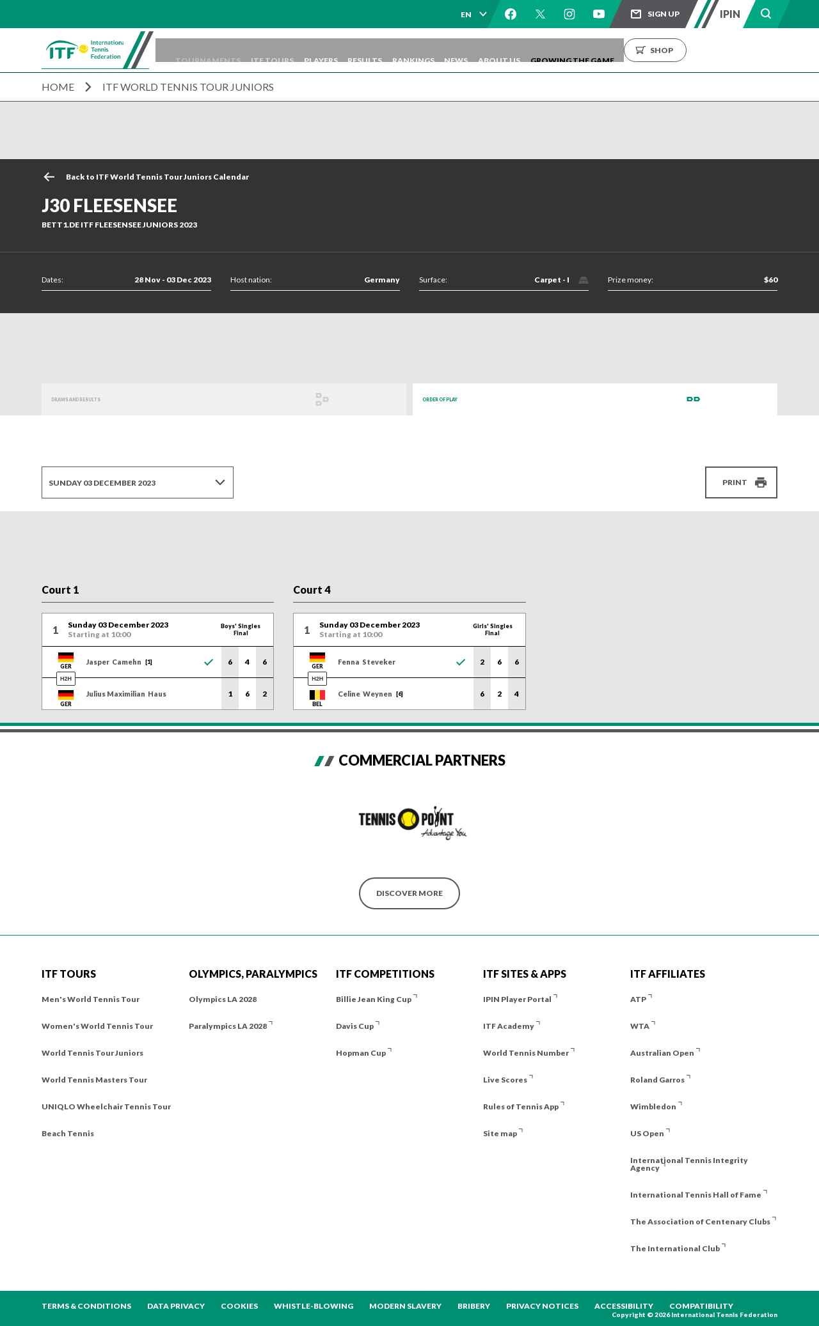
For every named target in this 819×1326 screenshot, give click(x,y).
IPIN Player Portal (517, 999)
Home (58, 87)
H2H (66, 678)
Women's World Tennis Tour (97, 1026)
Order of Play (453, 399)
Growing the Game (678, 50)
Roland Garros (657, 1079)
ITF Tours (323, 50)
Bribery (473, 1306)
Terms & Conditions (86, 1306)
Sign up (664, 14)
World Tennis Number (526, 1053)
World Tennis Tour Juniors (92, 1053)
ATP (638, 999)
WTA (639, 1026)
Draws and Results (93, 399)
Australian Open (662, 1053)
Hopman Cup (361, 1053)
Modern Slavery (405, 1306)
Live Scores (505, 1079)
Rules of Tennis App (521, 1106)
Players (381, 50)
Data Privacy (176, 1306)
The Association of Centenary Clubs (700, 1221)
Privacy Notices (542, 1306)
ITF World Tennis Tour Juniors (188, 87)
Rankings (492, 50)
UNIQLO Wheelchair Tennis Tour (106, 1106)
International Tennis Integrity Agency (689, 1164)
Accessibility (623, 1306)
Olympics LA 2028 (223, 999)
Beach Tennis (68, 1133)
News (544, 50)
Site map (500, 1133)
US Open (647, 1133)
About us (596, 50)
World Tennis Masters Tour (94, 1079)
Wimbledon (653, 1106)
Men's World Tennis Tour (90, 999)
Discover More (409, 893)
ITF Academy (508, 1026)
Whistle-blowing (313, 1306)
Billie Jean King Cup (373, 999)
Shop (767, 50)
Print (734, 482)
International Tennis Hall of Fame (695, 1194)
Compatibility (701, 1306)
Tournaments (250, 50)
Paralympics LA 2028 (228, 1026)
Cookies (239, 1306)
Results (434, 50)
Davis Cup (355, 1026)
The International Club (675, 1248)
